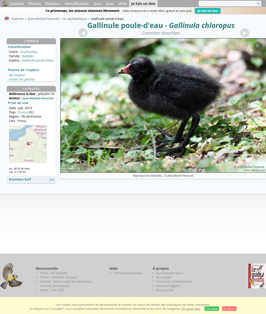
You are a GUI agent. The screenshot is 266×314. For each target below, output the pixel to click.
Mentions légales (168, 286)
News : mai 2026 (52, 290)
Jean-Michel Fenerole (180, 176)
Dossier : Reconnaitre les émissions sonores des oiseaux (65, 283)
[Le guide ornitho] (257, 276)
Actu (97, 3)
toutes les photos (22, 79)
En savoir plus (191, 309)
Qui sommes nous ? (170, 273)
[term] (224, 3)
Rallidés (28, 56)
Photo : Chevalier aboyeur (59, 277)
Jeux (110, 3)
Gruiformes (28, 52)
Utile (122, 3)
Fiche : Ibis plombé (53, 273)
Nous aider (164, 277)
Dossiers (52, 3)
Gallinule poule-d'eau (125, 25)
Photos (34, 3)
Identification (77, 3)
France (23, 112)
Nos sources (165, 290)
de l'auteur (17, 75)
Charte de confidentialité (174, 281)
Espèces (17, 3)
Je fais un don (208, 11)
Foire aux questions (128, 273)
